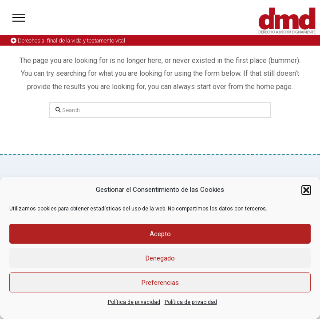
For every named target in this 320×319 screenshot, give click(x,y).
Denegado (160, 258)
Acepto (160, 234)
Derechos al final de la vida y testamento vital (71, 40)
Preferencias (160, 283)
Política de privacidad (134, 302)
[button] (306, 190)
